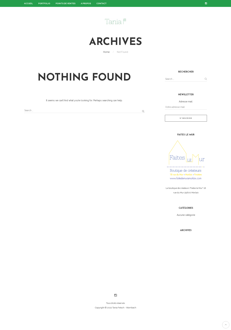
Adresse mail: (186, 101)
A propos (86, 3)
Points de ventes (65, 3)
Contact (101, 3)
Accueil (28, 3)
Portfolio (44, 3)
